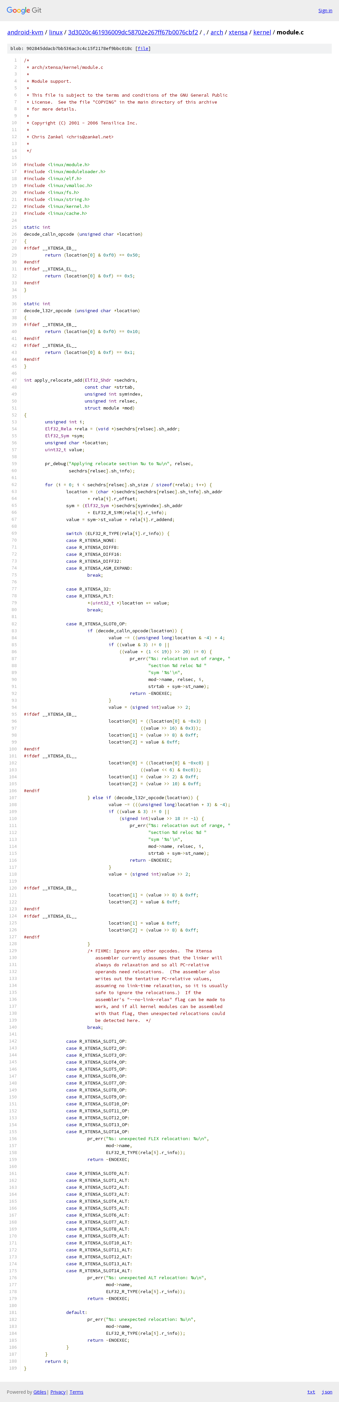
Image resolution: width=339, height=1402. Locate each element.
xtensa (238, 32)
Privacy (58, 1392)
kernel (262, 32)
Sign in (325, 10)
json (327, 1392)
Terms (76, 1392)
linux (56, 32)
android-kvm (25, 32)
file (143, 48)
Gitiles (39, 1392)
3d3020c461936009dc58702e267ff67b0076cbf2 (133, 32)
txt (311, 1392)
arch (217, 32)
